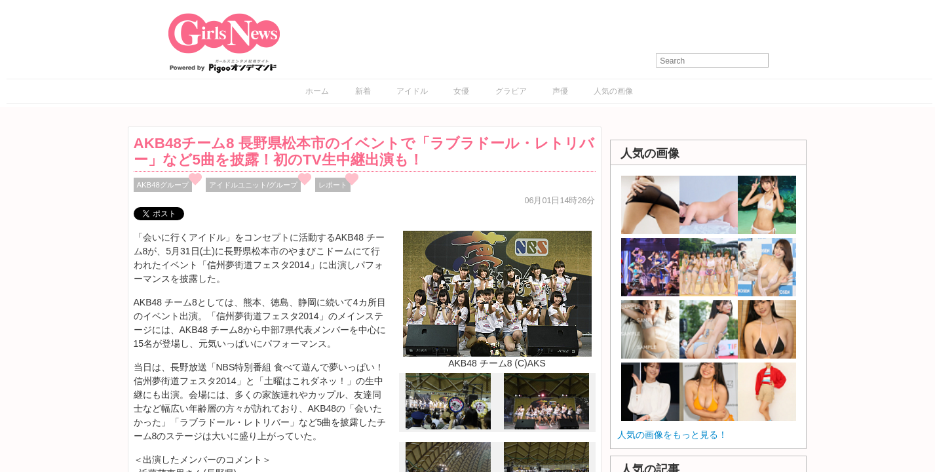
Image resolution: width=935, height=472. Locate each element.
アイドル (412, 91)
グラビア (511, 91)
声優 (560, 91)
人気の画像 (613, 91)
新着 (363, 91)
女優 (461, 91)
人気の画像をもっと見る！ (672, 434)
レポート (332, 185)
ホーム (317, 91)
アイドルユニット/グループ (253, 185)
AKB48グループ (163, 185)
